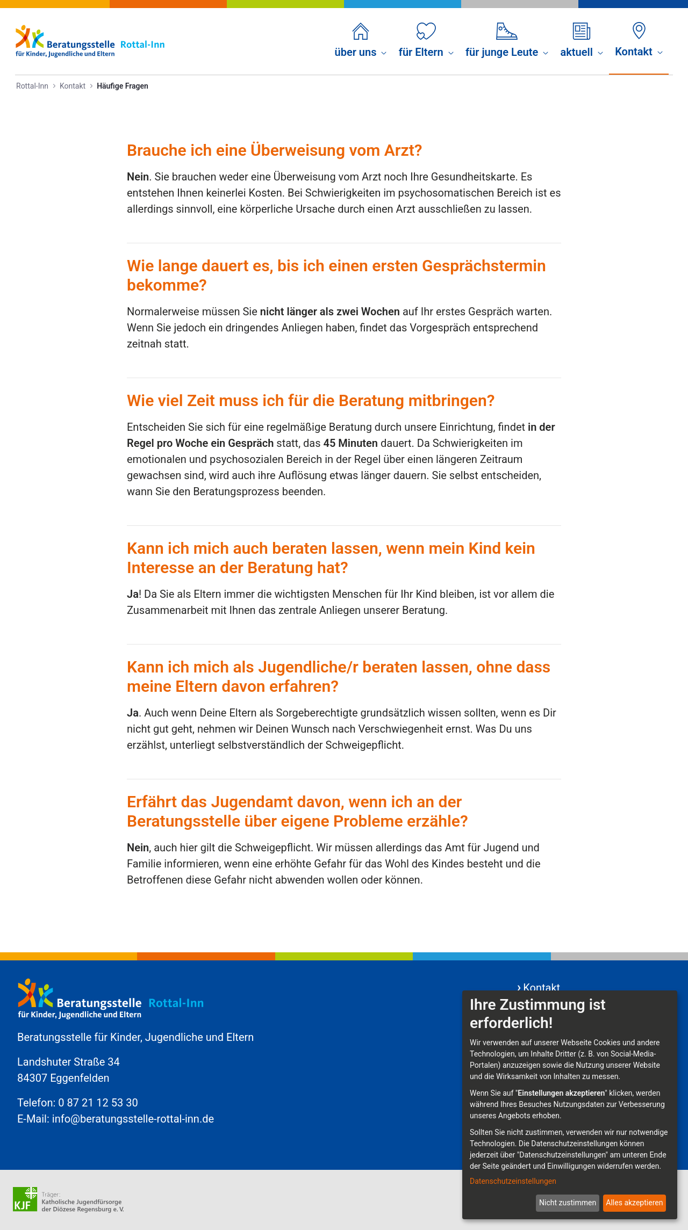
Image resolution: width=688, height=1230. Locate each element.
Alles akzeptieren (634, 1202)
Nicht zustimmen (567, 1202)
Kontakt (541, 987)
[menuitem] (361, 41)
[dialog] (569, 1104)
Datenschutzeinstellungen (513, 1181)
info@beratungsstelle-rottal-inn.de (133, 1118)
